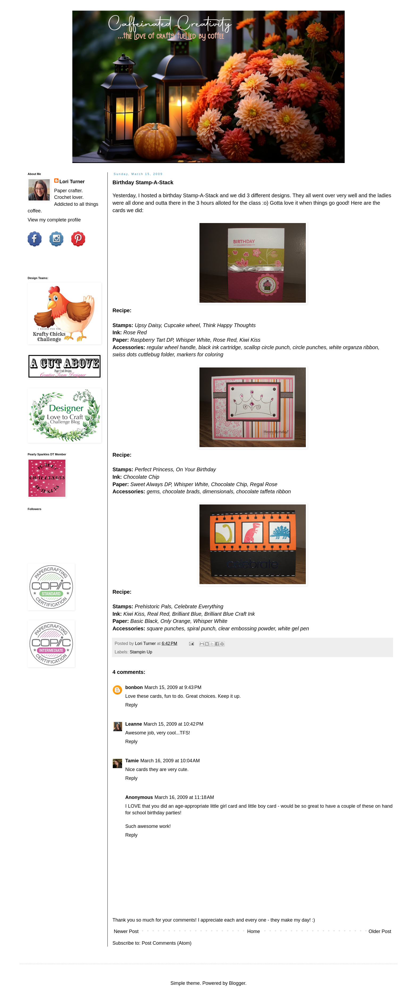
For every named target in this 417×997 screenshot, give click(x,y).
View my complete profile (54, 219)
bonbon (134, 687)
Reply (131, 705)
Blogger (237, 983)
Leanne (133, 724)
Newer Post (126, 931)
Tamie (132, 760)
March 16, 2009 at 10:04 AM (170, 760)
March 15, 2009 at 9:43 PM (173, 687)
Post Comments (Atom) (166, 943)
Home (253, 931)
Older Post (380, 931)
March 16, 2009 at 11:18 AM (184, 797)
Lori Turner (72, 181)
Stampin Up (141, 651)
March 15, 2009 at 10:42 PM (173, 724)
